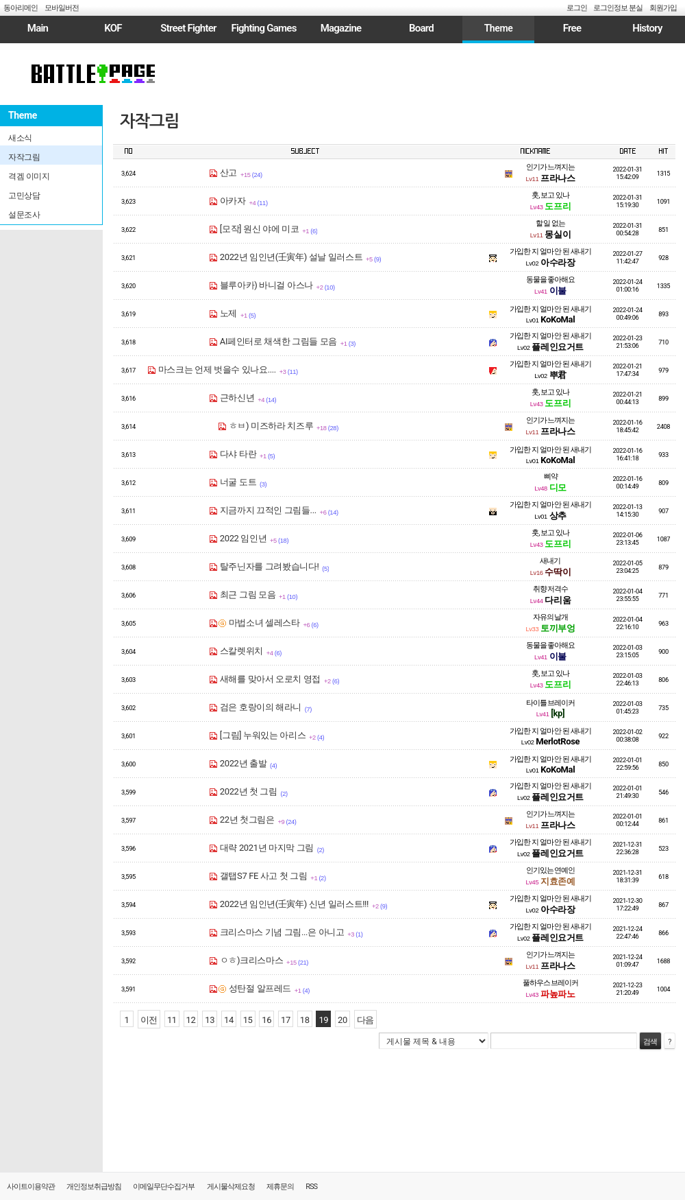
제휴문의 (280, 1186)
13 (209, 1020)
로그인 (576, 7)
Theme (498, 28)
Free (572, 28)
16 (266, 1020)
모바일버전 (62, 7)
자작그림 (149, 121)
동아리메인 (20, 7)
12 (191, 1020)
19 (323, 1020)
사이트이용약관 (31, 1186)
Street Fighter (188, 28)
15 (248, 1020)
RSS (311, 1186)
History (647, 28)
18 (305, 1020)
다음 (365, 1020)
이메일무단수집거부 (164, 1186)
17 (285, 1020)
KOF (113, 28)
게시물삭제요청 (231, 1186)
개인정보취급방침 (93, 1186)
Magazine (341, 28)
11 (172, 1020)
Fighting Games (263, 28)
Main (37, 28)
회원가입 (663, 7)
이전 (149, 1020)
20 (342, 1020)
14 (229, 1020)
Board (421, 28)
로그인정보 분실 (618, 7)
